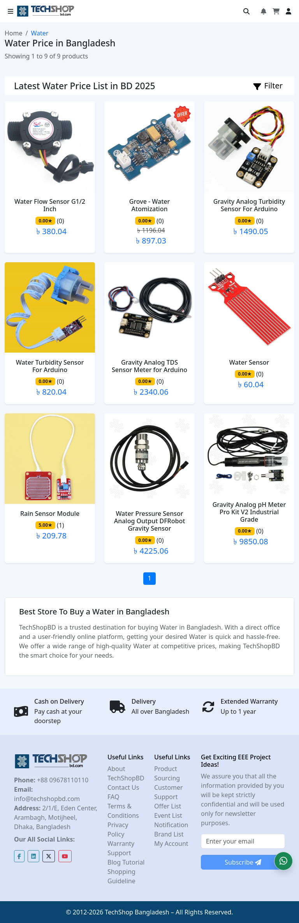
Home (14, 33)
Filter (268, 85)
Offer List (167, 806)
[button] (283, 861)
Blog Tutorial (126, 862)
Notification (171, 825)
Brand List (169, 834)
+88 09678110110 (61, 780)
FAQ (113, 796)
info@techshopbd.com (47, 798)
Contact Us (123, 787)
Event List (168, 815)
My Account (171, 843)
